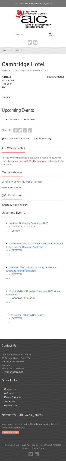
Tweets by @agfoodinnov (14, 204)
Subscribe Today (10, 432)
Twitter (30, 42)
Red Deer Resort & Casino (16, 138)
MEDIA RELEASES (12, 187)
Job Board (9, 401)
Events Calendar (12, 397)
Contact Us (9, 389)
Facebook (15, 130)
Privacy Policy (38, 448)
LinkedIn (35, 42)
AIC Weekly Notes (33, 161)
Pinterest (30, 130)
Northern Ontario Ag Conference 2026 (29, 223)
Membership (10, 405)
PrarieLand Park (41, 138)
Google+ (25, 130)
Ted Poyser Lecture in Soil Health (26, 315)
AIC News (9, 393)
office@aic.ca (46, 3)
